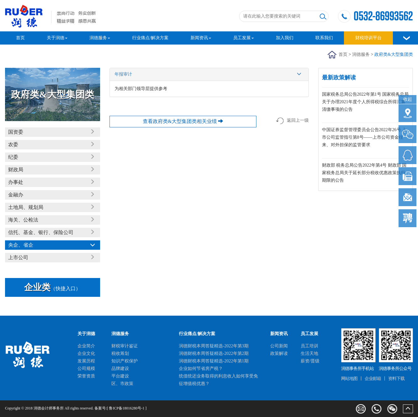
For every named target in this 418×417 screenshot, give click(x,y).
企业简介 (86, 346)
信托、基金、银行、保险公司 (40, 232)
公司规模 (86, 368)
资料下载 (396, 378)
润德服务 (99, 37)
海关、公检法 (23, 219)
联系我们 (324, 37)
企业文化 (86, 353)
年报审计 (209, 74)
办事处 (15, 182)
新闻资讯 (200, 37)
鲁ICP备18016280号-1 (126, 408)
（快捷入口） (52, 288)
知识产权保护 (124, 361)
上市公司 (18, 257)
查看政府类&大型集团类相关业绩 (183, 121)
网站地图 (349, 378)
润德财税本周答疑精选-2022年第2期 (214, 353)
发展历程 (86, 361)
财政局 (15, 169)
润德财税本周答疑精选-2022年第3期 (214, 346)
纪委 (13, 157)
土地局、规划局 (25, 207)
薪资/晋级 (310, 361)
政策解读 (279, 353)
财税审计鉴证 (124, 346)
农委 (13, 144)
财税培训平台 (368, 37)
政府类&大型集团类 (393, 54)
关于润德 (57, 37)
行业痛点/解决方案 (150, 37)
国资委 (15, 132)
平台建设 (120, 376)
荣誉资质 (86, 376)
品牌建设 (120, 368)
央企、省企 (20, 245)
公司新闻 (279, 346)
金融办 (15, 194)
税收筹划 (120, 353)
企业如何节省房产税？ (201, 368)
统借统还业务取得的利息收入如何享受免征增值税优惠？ (218, 380)
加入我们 (284, 37)
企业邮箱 (373, 378)
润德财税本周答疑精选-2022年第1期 (214, 361)
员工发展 (243, 37)
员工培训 (309, 346)
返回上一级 (292, 120)
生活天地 (309, 353)
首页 (20, 37)
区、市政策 (122, 383)
